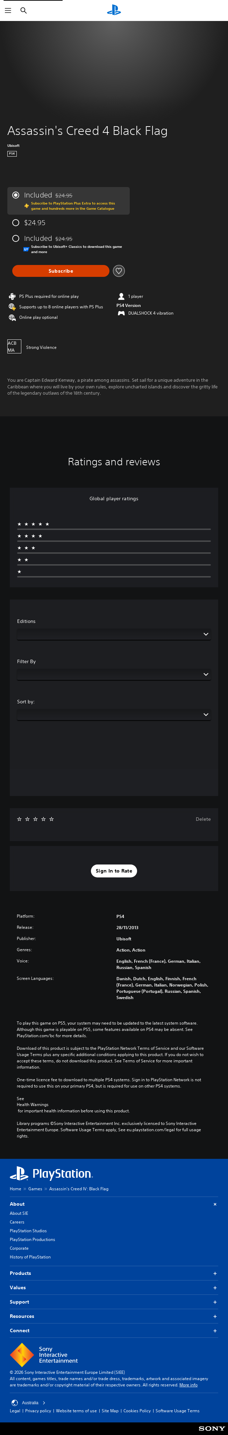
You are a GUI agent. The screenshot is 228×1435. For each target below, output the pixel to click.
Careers (17, 1222)
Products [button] (114, 1273)
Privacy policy (38, 1411)
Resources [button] (114, 1316)
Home (15, 1189)
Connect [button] (114, 1330)
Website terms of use (76, 1411)
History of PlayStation (30, 1257)
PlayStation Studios (28, 1231)
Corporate (19, 1248)
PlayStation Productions (32, 1239)
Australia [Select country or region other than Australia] (28, 1403)
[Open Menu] (8, 10)
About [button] (114, 1204)
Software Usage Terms (178, 1411)
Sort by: (26, 701)
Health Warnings (33, 1104)
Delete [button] (203, 819)
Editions (26, 621)
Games (35, 1189)
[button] (114, 871)
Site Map (110, 1411)
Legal (15, 1411)
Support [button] (114, 1302)
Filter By (26, 661)
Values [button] (114, 1287)
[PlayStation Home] (114, 10)
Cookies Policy (137, 1411)
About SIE (19, 1213)
